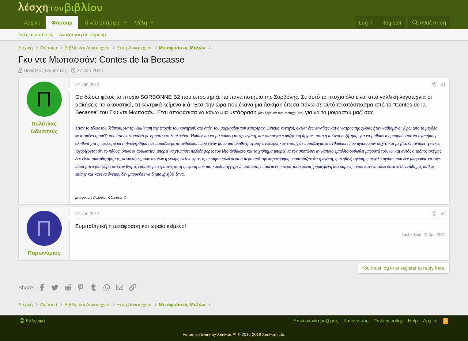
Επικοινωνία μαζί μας (315, 320)
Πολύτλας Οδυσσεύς (45, 70)
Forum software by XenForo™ (234, 334)
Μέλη (140, 22)
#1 (443, 84)
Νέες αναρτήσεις (35, 34)
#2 (443, 213)
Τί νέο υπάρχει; (101, 22)
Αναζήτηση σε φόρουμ (82, 34)
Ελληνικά (32, 320)
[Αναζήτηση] (429, 22)
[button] (125, 22)
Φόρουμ (62, 22)
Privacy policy (388, 320)
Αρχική (32, 22)
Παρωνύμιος (44, 253)
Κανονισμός (355, 320)
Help (413, 320)
